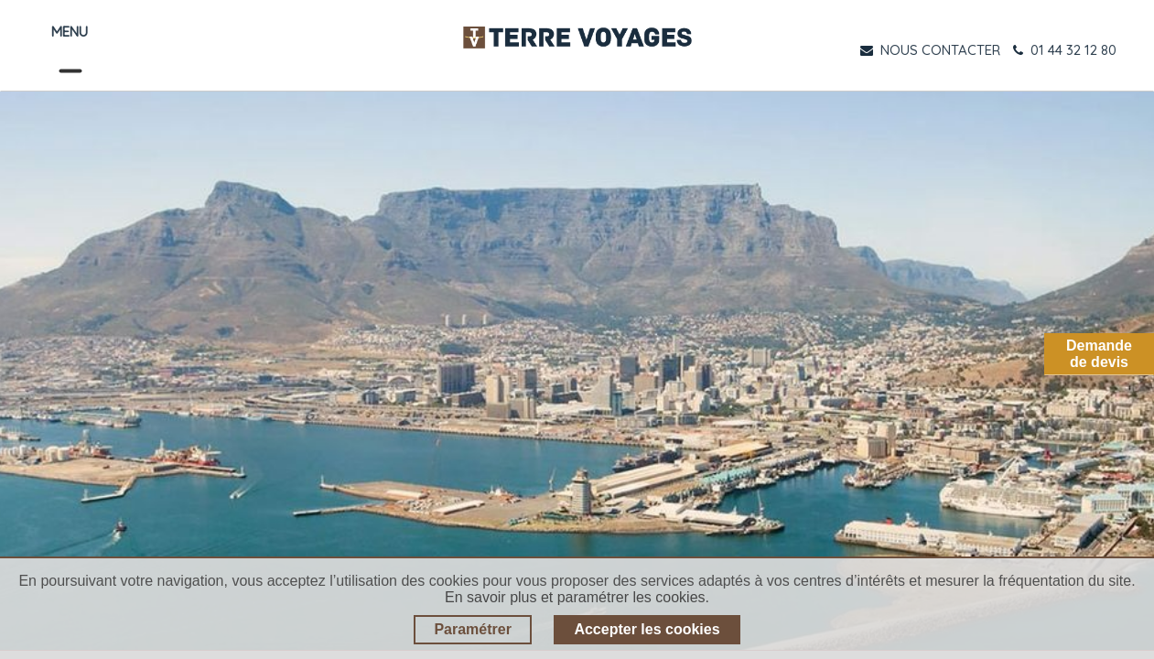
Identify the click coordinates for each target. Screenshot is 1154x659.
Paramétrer (473, 629)
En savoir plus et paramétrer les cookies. (577, 597)
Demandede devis (1099, 354)
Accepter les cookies (646, 629)
